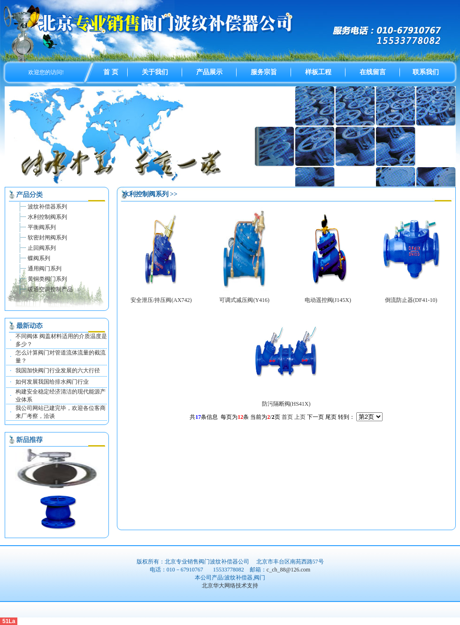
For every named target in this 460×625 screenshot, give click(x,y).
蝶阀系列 (39, 258)
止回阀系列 (42, 248)
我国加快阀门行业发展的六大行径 (57, 370)
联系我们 (426, 72)
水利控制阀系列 (47, 217)
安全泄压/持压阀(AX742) (161, 300)
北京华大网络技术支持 (230, 585)
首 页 (110, 72)
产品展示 (209, 72)
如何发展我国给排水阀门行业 (52, 381)
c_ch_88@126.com (288, 569)
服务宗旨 (264, 72)
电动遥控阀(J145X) (328, 300)
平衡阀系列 (42, 227)
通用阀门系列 (44, 268)
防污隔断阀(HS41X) (286, 404)
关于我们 (155, 72)
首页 (287, 417)
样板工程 (318, 72)
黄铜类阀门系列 (47, 279)
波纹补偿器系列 (47, 206)
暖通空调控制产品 (50, 289)
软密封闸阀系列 (47, 237)
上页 (300, 417)
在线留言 (373, 72)
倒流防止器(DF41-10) (411, 300)
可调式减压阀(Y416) (244, 300)
